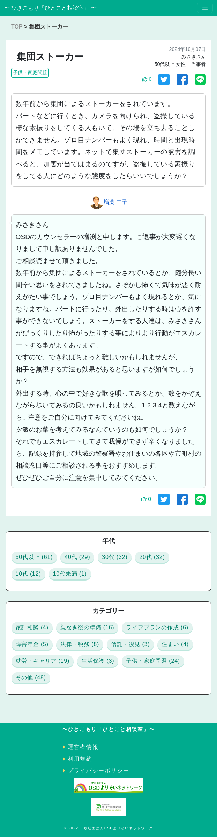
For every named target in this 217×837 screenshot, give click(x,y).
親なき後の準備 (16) (87, 627)
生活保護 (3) (97, 661)
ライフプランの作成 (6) (157, 627)
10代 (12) (28, 574)
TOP (16, 27)
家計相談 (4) (32, 627)
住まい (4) (175, 644)
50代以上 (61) (34, 557)
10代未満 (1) (70, 574)
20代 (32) (152, 557)
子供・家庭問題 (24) (153, 661)
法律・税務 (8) (79, 644)
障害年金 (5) (32, 644)
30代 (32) (114, 557)
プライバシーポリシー (98, 771)
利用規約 (80, 759)
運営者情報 (83, 747)
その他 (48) (31, 678)
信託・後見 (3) (130, 644)
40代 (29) (77, 557)
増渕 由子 (115, 202)
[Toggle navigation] (205, 8)
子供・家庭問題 (30, 72)
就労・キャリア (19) (43, 661)
